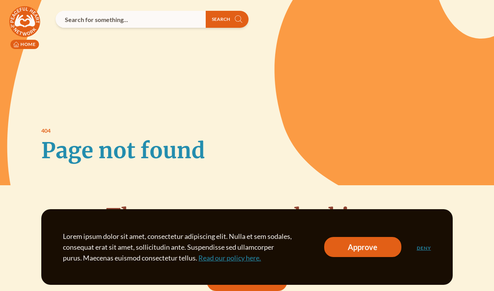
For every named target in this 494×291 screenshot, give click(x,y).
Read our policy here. (229, 258)
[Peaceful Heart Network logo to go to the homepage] (24, 27)
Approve (362, 247)
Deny (424, 248)
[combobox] (131, 19)
